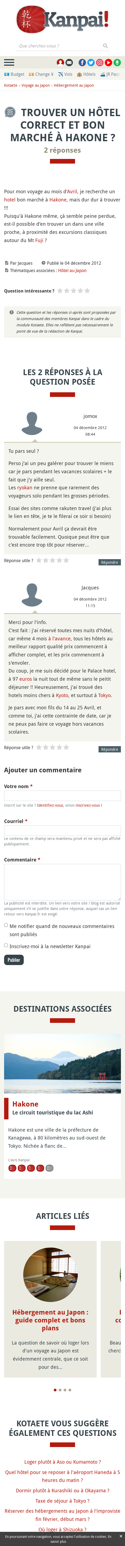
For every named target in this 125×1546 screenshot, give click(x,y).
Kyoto (62, 695)
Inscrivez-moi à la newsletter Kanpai (50, 946)
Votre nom (18, 786)
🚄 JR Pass (110, 74)
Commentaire (22, 860)
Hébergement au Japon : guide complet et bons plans (50, 1320)
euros (25, 679)
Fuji (39, 240)
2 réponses (62, 150)
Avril (72, 191)
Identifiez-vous (50, 805)
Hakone (58, 199)
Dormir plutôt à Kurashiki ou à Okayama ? (62, 1490)
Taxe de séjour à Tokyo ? (62, 1500)
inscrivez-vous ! (89, 805)
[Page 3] (65, 1390)
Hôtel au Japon (72, 270)
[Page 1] (55, 1390)
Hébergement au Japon (74, 85)
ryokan (24, 487)
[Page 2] (60, 1390)
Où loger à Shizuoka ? (62, 1529)
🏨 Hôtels (86, 74)
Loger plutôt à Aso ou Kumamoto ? (62, 1461)
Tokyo (104, 695)
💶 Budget (14, 74)
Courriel (16, 821)
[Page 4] (70, 1390)
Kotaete (10, 85)
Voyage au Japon (36, 85)
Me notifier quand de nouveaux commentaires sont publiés (62, 930)
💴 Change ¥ (41, 74)
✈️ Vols (65, 74)
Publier (14, 960)
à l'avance (59, 638)
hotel (10, 199)
